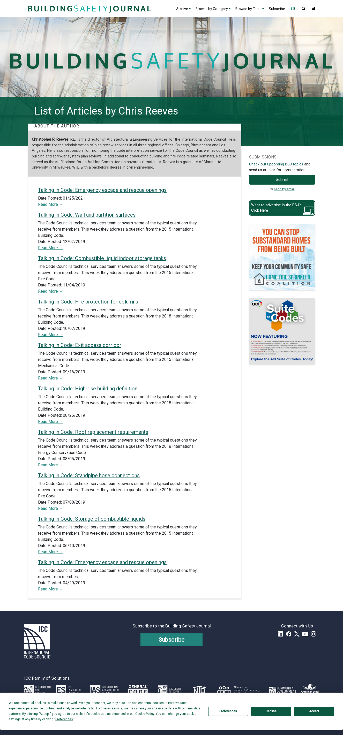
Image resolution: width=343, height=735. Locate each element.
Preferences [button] (64, 719)
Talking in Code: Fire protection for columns (88, 302)
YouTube (305, 634)
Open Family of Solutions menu (293, 8)
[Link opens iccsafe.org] (37, 690)
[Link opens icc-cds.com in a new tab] (282, 690)
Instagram (313, 634)
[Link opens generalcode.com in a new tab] (138, 690)
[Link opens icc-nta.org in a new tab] (199, 690)
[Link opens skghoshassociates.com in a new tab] (169, 690)
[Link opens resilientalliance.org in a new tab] (238, 690)
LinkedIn (280, 634)
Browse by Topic (248, 9)
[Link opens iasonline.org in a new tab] (104, 690)
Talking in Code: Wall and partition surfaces (87, 215)
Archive (182, 9)
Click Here (259, 210)
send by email (284, 189)
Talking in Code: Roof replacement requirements (93, 432)
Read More (48, 204)
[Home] (88, 8)
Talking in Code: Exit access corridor (79, 345)
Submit (282, 179)
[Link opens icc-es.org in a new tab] (68, 690)
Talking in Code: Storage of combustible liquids (91, 519)
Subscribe (277, 9)
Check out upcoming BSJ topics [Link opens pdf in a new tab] (276, 164)
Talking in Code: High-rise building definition (87, 388)
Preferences (228, 711)
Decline (271, 711)
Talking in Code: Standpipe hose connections (89, 475)
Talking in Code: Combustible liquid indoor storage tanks (102, 258)
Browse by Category (212, 9)
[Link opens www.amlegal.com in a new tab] (310, 690)
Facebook (289, 634)
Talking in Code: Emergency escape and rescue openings (102, 190)
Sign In (314, 8)
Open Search (303, 8)
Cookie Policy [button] (144, 714)
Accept (314, 711)
